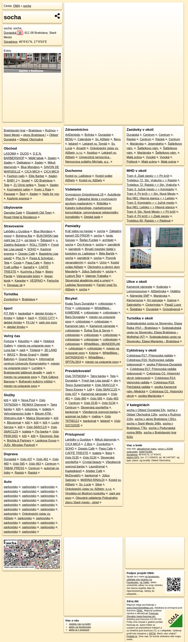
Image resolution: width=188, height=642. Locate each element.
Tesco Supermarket (78, 385)
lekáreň (73, 143)
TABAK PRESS (14, 468)
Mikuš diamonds (106, 439)
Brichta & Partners (19, 440)
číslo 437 (26, 459)
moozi (8, 235)
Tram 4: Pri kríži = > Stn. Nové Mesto (151, 193)
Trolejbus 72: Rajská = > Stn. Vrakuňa (152, 184)
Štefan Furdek (88, 240)
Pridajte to (132, 636)
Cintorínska (153, 304)
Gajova (171, 300)
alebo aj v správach (79, 629)
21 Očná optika (24, 185)
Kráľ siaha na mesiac (79, 231)
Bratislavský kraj (14, 130)
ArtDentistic (72, 134)
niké (36, 341)
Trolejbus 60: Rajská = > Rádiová (148, 220)
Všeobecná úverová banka (100, 412)
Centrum (50, 463)
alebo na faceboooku (80, 627)
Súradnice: (11, 41)
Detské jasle (92, 217)
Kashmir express (18, 198)
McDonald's (73, 475)
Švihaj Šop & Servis (97, 330)
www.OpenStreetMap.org (140, 607)
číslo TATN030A (75, 376)
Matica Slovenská (38, 418)
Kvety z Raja (42, 189)
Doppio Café (26, 253)
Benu (117, 139)
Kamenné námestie (102, 326)
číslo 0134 (108, 403)
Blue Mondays (30, 167)
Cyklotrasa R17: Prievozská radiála (150, 355)
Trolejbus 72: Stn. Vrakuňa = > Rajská (152, 180)
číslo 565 (19, 463)
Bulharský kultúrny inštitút (36, 381)
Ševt (23, 194)
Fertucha (53, 280)
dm (116, 380)
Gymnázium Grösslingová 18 (84, 194)
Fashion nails (16, 176)
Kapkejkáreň (73, 471)
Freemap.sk (138, 122)
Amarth (81, 148)
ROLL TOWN (38, 244)
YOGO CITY (46, 318)
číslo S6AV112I (37, 427)
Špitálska (136, 309)
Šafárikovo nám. (148, 148)
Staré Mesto (12, 135)
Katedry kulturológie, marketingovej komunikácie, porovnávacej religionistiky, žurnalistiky (92, 212)
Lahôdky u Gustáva (16, 231)
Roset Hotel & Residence (20, 217)
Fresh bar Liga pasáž (96, 380)
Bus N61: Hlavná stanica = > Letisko (151, 198)
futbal (20, 318)
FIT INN (9, 313)
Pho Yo (20, 258)
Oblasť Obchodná (31, 139)
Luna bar (9, 350)
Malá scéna (134, 157)
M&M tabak (36, 158)
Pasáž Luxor (173, 304)
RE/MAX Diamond (34, 404)
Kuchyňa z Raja (30, 271)
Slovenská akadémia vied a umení (88, 280)
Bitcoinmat (14, 422)
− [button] (70, 14)
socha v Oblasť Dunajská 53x (146, 410)
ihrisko (8, 318)
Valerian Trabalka (96, 276)
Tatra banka (98, 376)
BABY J (12, 180)
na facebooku (152, 576)
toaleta (46, 409)
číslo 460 (80, 398)
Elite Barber (36, 176)
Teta (6, 185)
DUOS (24, 153)
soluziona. (31, 409)
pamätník (114, 244)
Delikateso (24, 162)
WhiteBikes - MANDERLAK (102, 344)
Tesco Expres (74, 389)
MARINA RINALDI (92, 480)
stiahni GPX (133, 457)
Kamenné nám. (75, 326)
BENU (69, 139)
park (22, 350)
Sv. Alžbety (102, 139)
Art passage (155, 300)
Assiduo (92, 152)
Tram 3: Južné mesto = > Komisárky (150, 189)
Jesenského (156, 143)
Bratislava (35, 130)
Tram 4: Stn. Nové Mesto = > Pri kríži (151, 211)
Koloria (93, 353)
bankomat (71, 412)
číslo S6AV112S (106, 389)
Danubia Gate (13, 212)
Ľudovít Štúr (73, 276)
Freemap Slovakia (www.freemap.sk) (142, 615)
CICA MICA (32, 171)
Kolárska (162, 286)
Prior (68, 308)
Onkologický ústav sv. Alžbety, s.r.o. (88, 489)
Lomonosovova (137, 291)
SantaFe (28, 267)
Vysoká (151, 157)
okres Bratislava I (34, 135)
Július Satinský (92, 271)
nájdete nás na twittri (80, 624)
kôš (6, 400)
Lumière (37, 368)
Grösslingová (171, 309)
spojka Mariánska (150, 395)
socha (27, 5)
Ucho (103, 262)
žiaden (52, 158)
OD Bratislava (43, 180)
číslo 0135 (91, 403)
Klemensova (135, 300)
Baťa (108, 453)
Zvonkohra (11, 299)
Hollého (175, 291)
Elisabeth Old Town (39, 212)
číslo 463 (35, 463)
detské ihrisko (44, 313)
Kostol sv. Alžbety (90, 180)
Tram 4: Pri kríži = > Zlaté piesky (148, 216)
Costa (17, 262)
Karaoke (20, 280)
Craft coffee (11, 267)
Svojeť (25, 180)
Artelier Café (94, 471)
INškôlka (102, 203)
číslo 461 (42, 459)
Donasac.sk (15, 285)
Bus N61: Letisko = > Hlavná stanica (151, 207)
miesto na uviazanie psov (34, 345)
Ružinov (50, 130)
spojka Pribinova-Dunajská (164, 364)
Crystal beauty (91, 462)
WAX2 (11, 354)
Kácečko (23, 341)
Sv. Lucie (85, 484)
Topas (42, 185)
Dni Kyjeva (84, 244)
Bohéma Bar (24, 235)
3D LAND (50, 350)
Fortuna (9, 341)
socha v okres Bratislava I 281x (155, 419)
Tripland (35, 350)
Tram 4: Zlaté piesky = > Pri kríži (148, 175)
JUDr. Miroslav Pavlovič (19, 445)
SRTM (152, 633)
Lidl (89, 389)
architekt (107, 240)
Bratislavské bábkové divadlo (23, 372)
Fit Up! (30, 322)
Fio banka (41, 431)
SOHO (31, 249)
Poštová (132, 161)
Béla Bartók (107, 253)
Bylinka (89, 134)
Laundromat (97, 466)
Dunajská (13, 33)
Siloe (98, 484)
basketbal (24, 313)
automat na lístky (76, 416)
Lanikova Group (45, 440)
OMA (16, 5)
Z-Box (88, 444)
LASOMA (10, 153)
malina (96, 416)
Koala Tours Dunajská (79, 303)
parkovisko (11, 486)
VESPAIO (36, 280)
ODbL (140, 610)
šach (31, 318)
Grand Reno (27, 359)
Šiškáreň (46, 240)
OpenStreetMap (119, 122)
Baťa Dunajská (75, 317)
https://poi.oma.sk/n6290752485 (166, 122)
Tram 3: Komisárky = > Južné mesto (150, 202)
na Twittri (144, 582)
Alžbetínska (158, 291)
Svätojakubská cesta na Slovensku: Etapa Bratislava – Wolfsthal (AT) (154, 332)
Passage (9, 194)
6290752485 (145, 451)
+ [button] (70, 9)
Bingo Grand (28, 354)
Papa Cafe (33, 262)
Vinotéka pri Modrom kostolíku (85, 493)
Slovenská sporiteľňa (94, 407)
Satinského (134, 304)
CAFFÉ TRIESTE (76, 453)
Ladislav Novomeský (79, 285)
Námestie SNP (139, 295)
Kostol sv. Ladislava (78, 175)
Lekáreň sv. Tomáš (94, 143)
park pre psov (48, 322)
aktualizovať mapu (146, 448)
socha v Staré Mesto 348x (144, 423)
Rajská (19, 472)
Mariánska (137, 143)
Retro (47, 262)
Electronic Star (49, 436)
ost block (30, 240)
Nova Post (28, 400)
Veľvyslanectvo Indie (17, 413)
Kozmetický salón (18, 189)
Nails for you (50, 194)
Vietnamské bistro (28, 276)
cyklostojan (105, 303)
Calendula (84, 139)
